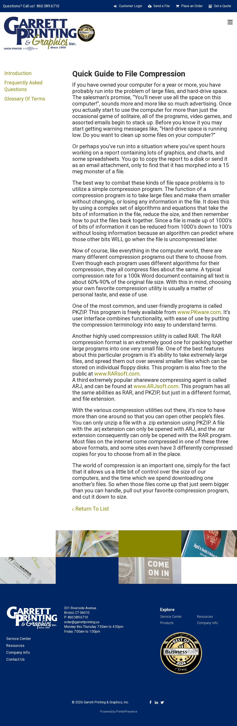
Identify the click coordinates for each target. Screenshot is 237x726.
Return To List (92, 509)
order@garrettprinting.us (81, 622)
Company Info (18, 652)
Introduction (18, 73)
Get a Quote (222, 6)
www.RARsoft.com (116, 374)
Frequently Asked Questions (23, 86)
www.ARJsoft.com (156, 386)
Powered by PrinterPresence (118, 711)
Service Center (18, 638)
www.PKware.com (199, 312)
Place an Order (192, 6)
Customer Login (130, 6)
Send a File (161, 6)
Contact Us (15, 659)
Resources (15, 645)
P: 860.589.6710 (76, 617)
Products (167, 623)
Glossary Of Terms (24, 99)
